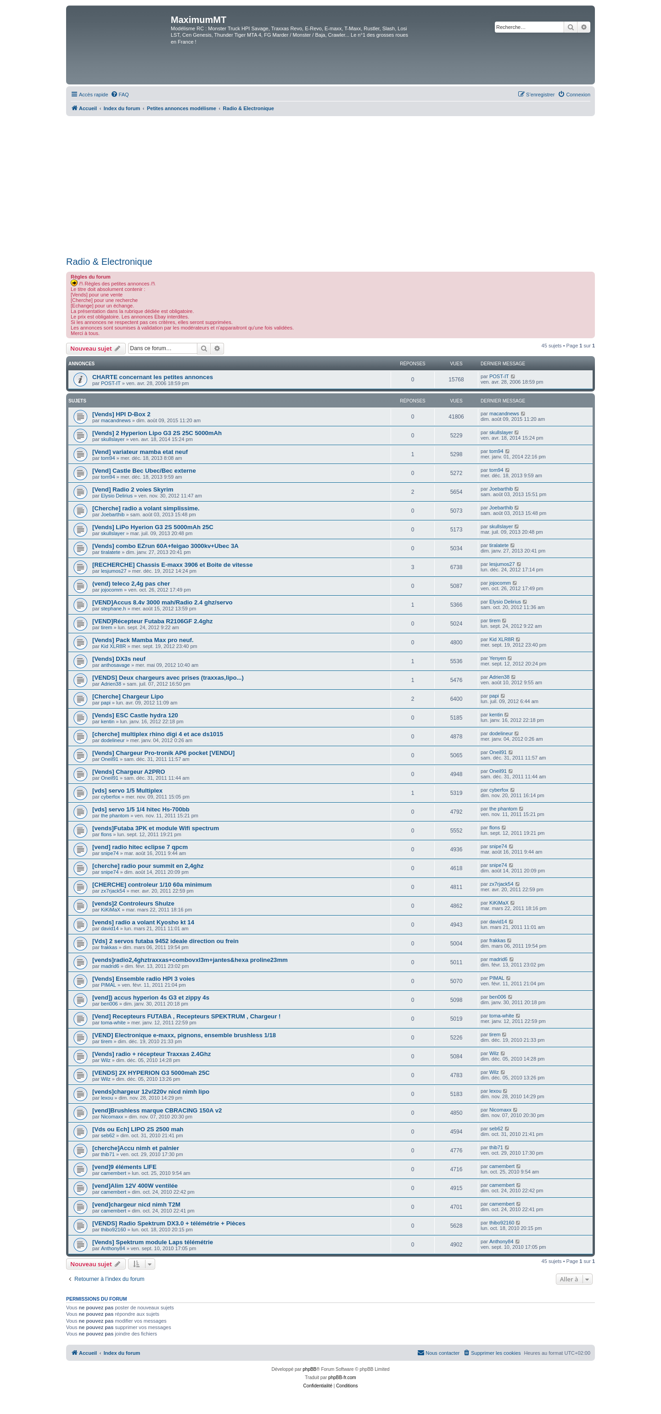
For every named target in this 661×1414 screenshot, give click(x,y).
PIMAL (108, 985)
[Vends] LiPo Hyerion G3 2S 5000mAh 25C (152, 527)
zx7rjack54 (113, 891)
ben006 (109, 1003)
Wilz (106, 1060)
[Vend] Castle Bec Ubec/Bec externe (144, 470)
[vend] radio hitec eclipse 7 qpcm (140, 847)
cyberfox (110, 796)
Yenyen (497, 658)
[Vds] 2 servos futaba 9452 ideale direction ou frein (165, 941)
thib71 (108, 1154)
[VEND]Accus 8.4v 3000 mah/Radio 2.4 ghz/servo (162, 602)
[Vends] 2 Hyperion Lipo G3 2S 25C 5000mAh (157, 433)
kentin (107, 721)
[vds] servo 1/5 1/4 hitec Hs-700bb (141, 809)
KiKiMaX (110, 909)
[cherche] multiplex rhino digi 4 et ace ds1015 (157, 734)
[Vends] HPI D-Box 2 (121, 414)
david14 (110, 928)
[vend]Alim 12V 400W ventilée (135, 1185)
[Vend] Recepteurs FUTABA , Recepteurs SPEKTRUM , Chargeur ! (186, 1016)
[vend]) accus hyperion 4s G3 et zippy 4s (150, 997)
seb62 (108, 1135)
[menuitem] (120, 94)
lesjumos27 (114, 571)
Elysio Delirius (117, 495)
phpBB (309, 1369)
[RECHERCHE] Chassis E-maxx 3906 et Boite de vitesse (172, 564)
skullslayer (112, 439)
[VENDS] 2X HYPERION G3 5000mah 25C (151, 1072)
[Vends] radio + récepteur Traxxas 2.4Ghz (151, 1054)
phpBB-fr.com (342, 1377)
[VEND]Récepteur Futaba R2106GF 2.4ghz (152, 621)
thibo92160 (113, 1229)
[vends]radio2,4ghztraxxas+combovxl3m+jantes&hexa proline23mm (190, 959)
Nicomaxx (112, 1116)
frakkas (109, 947)
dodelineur (112, 740)
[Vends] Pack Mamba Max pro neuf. (143, 640)
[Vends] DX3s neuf (119, 658)
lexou (107, 1098)
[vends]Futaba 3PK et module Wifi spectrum (155, 828)
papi (106, 702)
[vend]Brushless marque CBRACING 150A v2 (157, 1110)
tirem (106, 627)
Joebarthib (501, 489)
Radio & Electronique (109, 262)
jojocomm (112, 589)
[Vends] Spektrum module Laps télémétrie (152, 1242)
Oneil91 (109, 759)
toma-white (113, 1022)
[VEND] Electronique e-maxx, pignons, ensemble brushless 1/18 (184, 1035)
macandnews (116, 420)
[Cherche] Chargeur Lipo (127, 696)
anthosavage (115, 665)
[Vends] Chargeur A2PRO (128, 771)
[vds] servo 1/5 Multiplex (127, 790)
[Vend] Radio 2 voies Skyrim (133, 489)
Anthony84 (113, 1248)
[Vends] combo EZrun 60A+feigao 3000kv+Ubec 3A (165, 545)
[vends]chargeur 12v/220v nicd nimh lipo (150, 1091)
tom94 (108, 458)
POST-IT (111, 383)
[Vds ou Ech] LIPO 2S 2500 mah (138, 1129)
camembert (113, 1173)
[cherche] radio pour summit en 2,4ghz (148, 865)
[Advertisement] (330, 185)
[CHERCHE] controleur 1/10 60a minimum (152, 884)
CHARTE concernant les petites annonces (152, 377)
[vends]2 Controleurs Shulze (133, 903)
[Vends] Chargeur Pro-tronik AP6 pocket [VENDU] (163, 752)
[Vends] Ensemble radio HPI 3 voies (143, 978)
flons (106, 834)
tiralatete (110, 552)
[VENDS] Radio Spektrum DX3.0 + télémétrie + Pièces (168, 1223)
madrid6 (110, 966)
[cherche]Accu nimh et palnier (135, 1148)
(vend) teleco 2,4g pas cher (131, 583)
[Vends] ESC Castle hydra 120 (135, 715)
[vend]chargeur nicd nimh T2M (136, 1204)
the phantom (115, 815)
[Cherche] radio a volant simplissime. (146, 508)
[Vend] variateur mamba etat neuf (140, 451)
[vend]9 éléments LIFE (124, 1166)
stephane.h (113, 608)
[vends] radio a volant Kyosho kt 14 (143, 922)
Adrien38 (111, 684)
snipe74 (110, 853)
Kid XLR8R (113, 646)
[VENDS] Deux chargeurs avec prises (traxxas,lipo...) (168, 677)
